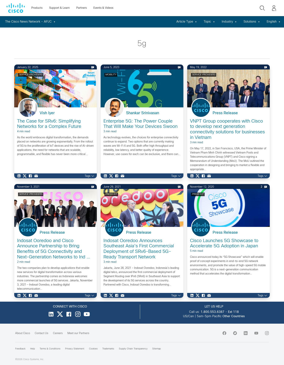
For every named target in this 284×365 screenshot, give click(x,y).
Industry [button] (229, 21)
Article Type (186, 21)
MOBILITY (110, 75)
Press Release (225, 113)
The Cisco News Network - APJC (30, 21)
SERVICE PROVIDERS (30, 75)
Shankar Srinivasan (142, 113)
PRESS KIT (111, 194)
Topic (209, 21)
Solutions (252, 21)
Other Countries (233, 316)
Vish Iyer (47, 113)
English (274, 21)
